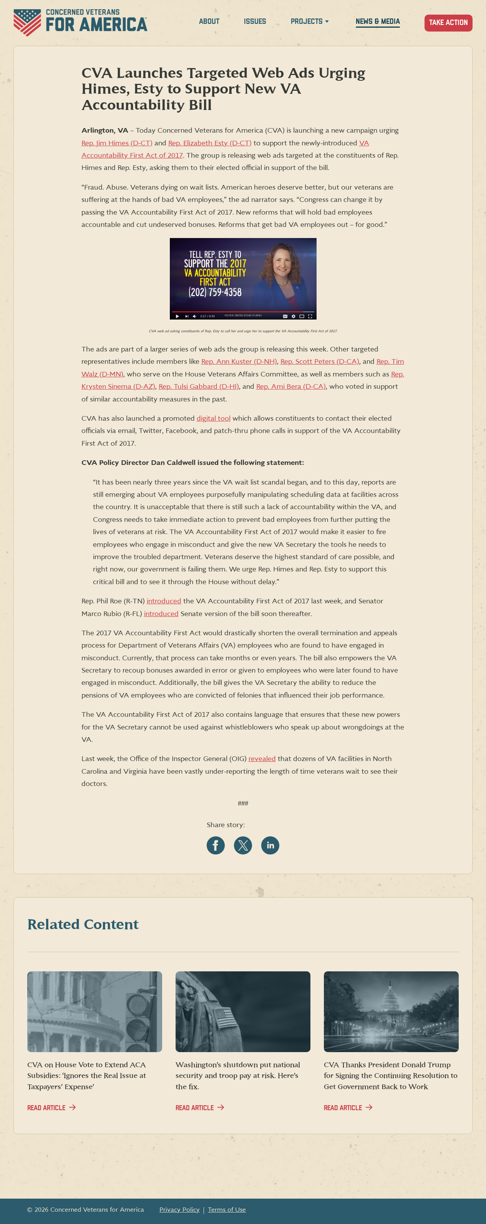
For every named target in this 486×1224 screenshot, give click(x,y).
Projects (307, 21)
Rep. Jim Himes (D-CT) (117, 143)
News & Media (378, 21)
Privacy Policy (179, 1209)
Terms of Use (227, 1209)
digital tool (214, 419)
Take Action (448, 23)
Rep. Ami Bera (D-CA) (291, 387)
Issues (255, 21)
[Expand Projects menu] (327, 23)
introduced (164, 601)
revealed (262, 759)
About (209, 21)
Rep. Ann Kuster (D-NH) (239, 362)
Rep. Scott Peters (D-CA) (319, 362)
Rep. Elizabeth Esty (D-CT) (210, 143)
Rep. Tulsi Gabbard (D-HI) (199, 387)
